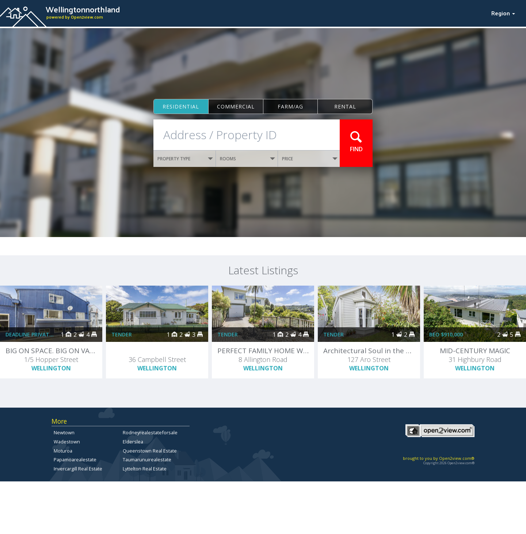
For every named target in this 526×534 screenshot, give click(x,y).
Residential (181, 106)
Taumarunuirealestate (147, 459)
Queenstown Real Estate (150, 450)
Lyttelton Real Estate (145, 468)
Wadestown (67, 441)
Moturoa (63, 450)
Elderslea (133, 441)
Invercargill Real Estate (78, 468)
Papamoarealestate (75, 459)
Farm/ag (290, 106)
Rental (345, 106)
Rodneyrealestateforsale (150, 432)
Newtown (64, 432)
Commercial (236, 106)
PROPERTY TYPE (185, 159)
